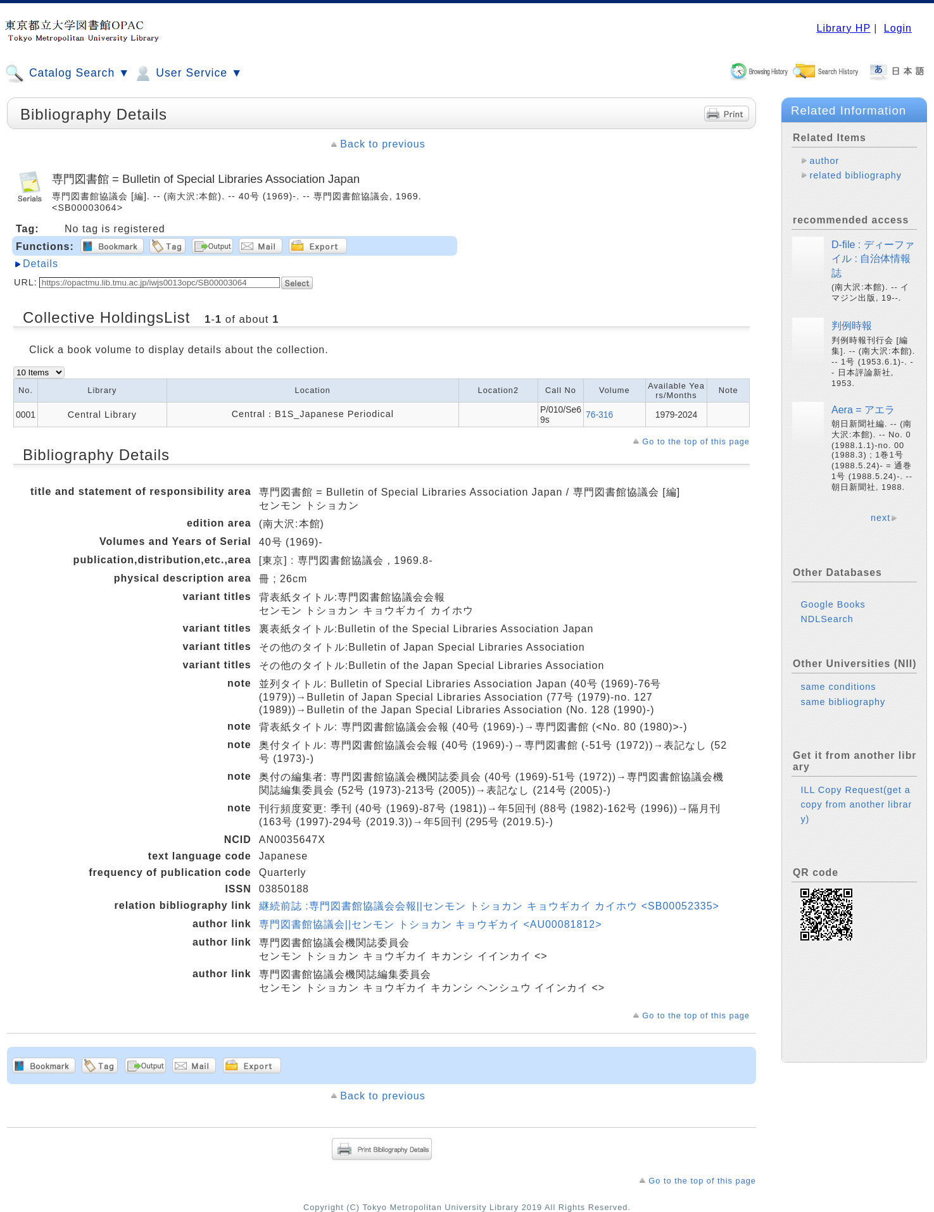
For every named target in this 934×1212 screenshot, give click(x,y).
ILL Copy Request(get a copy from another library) (856, 804)
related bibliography (855, 175)
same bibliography (842, 702)
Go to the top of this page (696, 441)
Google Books (832, 604)
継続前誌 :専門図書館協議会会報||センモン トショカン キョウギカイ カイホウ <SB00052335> (489, 906)
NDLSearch (826, 619)
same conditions (838, 687)
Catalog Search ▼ (67, 73)
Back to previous (382, 144)
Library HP (843, 28)
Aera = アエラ (863, 409)
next (880, 518)
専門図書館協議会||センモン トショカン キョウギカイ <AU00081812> (430, 924)
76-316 (599, 414)
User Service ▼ (188, 73)
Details (40, 263)
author (824, 161)
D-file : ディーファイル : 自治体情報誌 (872, 258)
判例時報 (851, 325)
